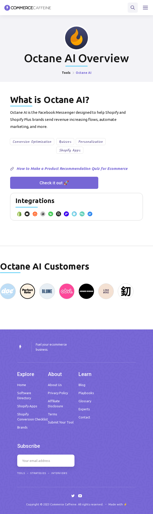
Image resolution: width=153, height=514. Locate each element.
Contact (84, 417)
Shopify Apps (70, 150)
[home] (27, 8)
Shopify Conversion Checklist (32, 416)
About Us (55, 385)
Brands (22, 427)
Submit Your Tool (60, 422)
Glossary (85, 401)
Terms (52, 414)
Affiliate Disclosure (55, 403)
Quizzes (65, 142)
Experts (84, 409)
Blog (82, 385)
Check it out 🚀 (54, 182)
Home (21, 385)
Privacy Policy (58, 393)
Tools (66, 72)
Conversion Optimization (32, 142)
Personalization (91, 142)
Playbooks (86, 393)
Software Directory (24, 395)
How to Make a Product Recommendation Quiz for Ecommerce (71, 168)
